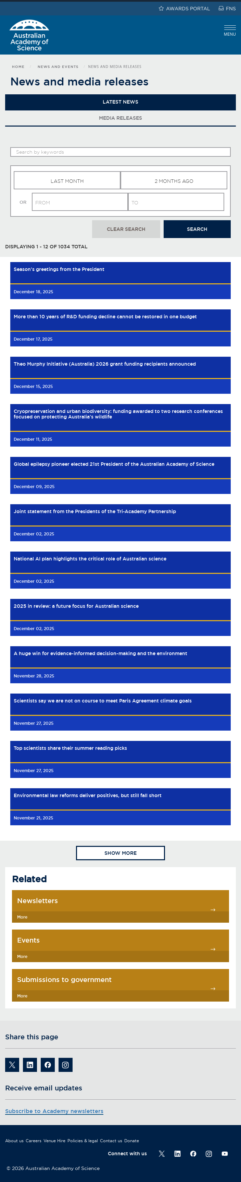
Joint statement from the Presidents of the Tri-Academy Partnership (95, 511)
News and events (58, 67)
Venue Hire (54, 1140)
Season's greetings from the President (59, 269)
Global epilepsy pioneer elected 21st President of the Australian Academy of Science (114, 464)
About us (14, 1140)
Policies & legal (82, 1140)
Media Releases (120, 118)
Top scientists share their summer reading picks (70, 748)
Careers (33, 1140)
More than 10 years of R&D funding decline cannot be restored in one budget (105, 316)
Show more (120, 853)
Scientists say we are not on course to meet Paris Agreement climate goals (103, 701)
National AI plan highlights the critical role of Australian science (90, 559)
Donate (131, 1140)
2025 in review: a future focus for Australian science (76, 606)
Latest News (120, 102)
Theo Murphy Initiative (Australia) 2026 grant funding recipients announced (105, 364)
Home (18, 67)
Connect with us (127, 1153)
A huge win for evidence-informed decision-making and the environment (100, 653)
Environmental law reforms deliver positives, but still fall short (88, 795)
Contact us (111, 1140)
